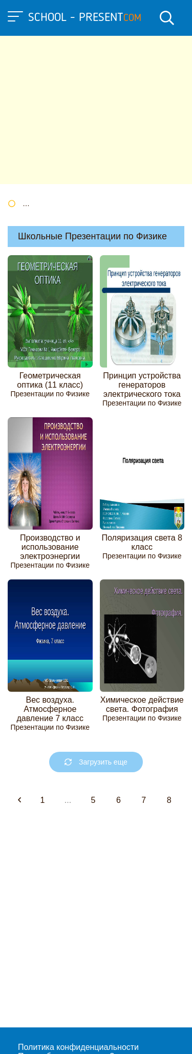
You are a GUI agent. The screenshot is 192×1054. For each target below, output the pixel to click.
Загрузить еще (96, 762)
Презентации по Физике (50, 394)
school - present (84, 18)
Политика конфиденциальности (78, 1047)
